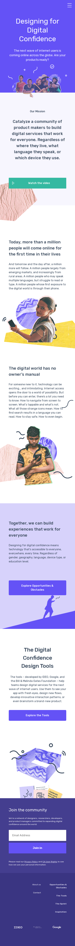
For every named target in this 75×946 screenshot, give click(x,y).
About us (36, 884)
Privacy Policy (31, 861)
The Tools (61, 895)
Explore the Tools (37, 715)
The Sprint (61, 904)
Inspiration (61, 912)
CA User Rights (50, 861)
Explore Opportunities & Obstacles (37, 587)
